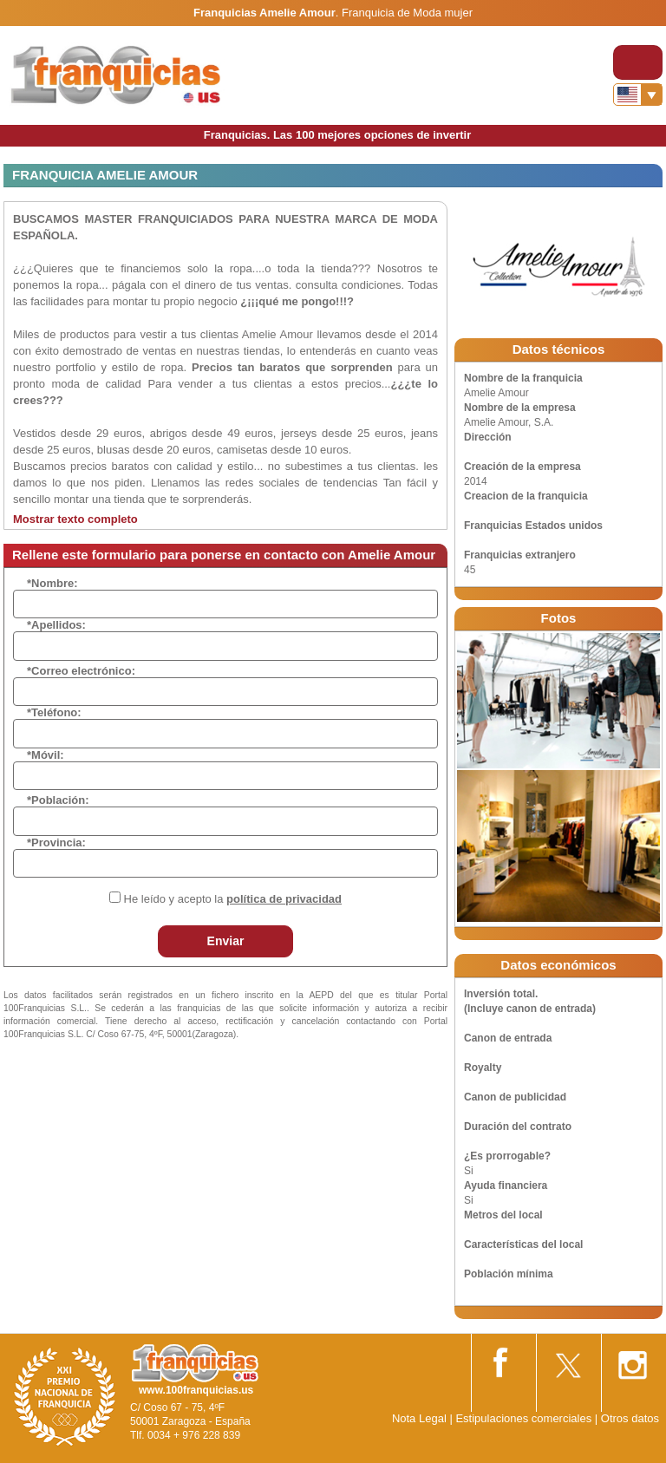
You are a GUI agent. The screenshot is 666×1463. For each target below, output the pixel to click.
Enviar (226, 941)
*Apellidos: (56, 624)
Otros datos (630, 1418)
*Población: (58, 800)
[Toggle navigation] (638, 62)
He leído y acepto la (233, 898)
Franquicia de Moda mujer (407, 12)
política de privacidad (284, 898)
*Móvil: (45, 754)
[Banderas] (638, 94)
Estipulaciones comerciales (524, 1418)
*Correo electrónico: (81, 670)
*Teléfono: (54, 712)
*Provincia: (56, 842)
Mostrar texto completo (75, 519)
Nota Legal (419, 1418)
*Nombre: (52, 583)
